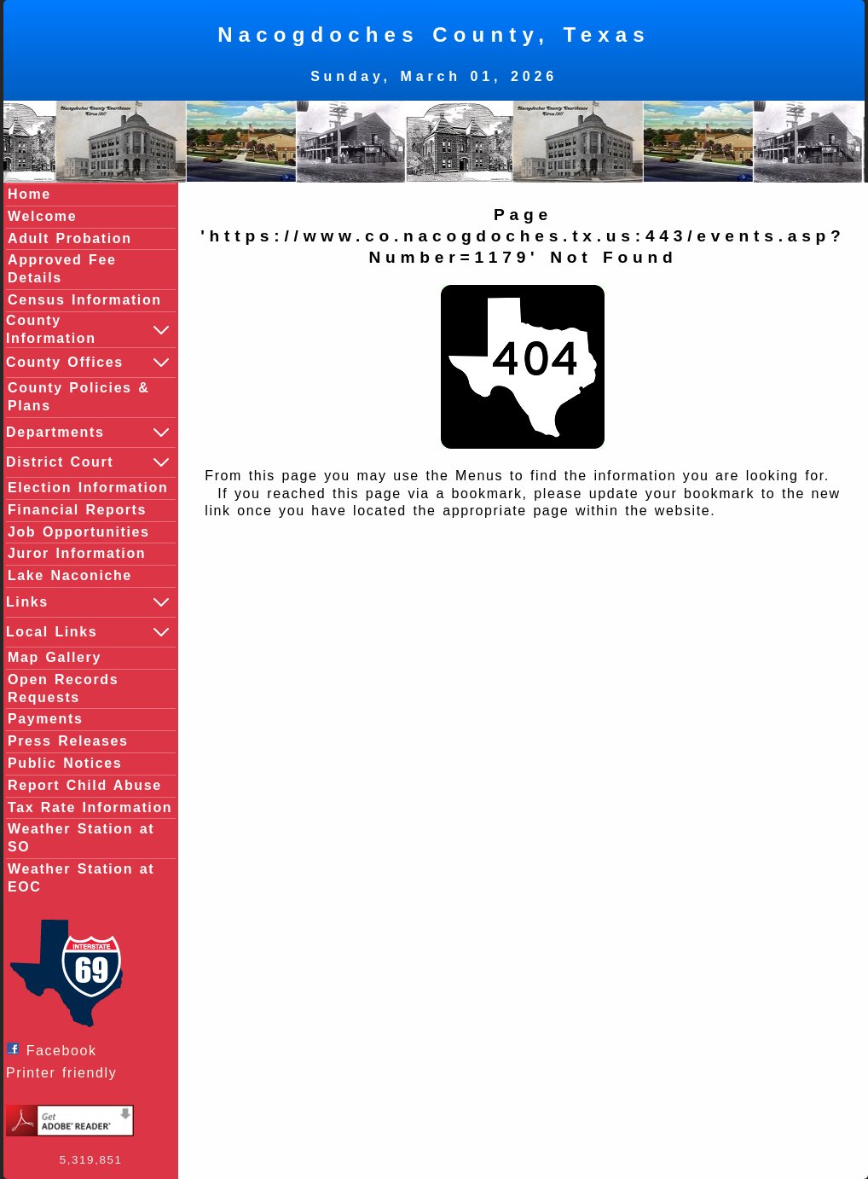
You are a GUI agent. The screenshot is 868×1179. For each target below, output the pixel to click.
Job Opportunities (79, 532)
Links (88, 602)
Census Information (85, 300)
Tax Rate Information (90, 807)
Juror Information (77, 553)
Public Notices (65, 763)
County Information (88, 329)
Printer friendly (65, 1073)
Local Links (88, 632)
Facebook (55, 1050)
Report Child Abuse (85, 785)
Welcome (42, 216)
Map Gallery (54, 657)
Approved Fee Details (62, 269)
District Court (88, 462)
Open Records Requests (63, 688)
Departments (88, 432)
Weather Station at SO (81, 838)
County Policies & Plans (78, 396)
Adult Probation (70, 238)
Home (29, 194)
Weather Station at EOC (81, 878)
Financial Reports (77, 509)
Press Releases (68, 741)
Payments (45, 718)
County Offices (88, 362)
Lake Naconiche (70, 575)
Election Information (88, 487)
